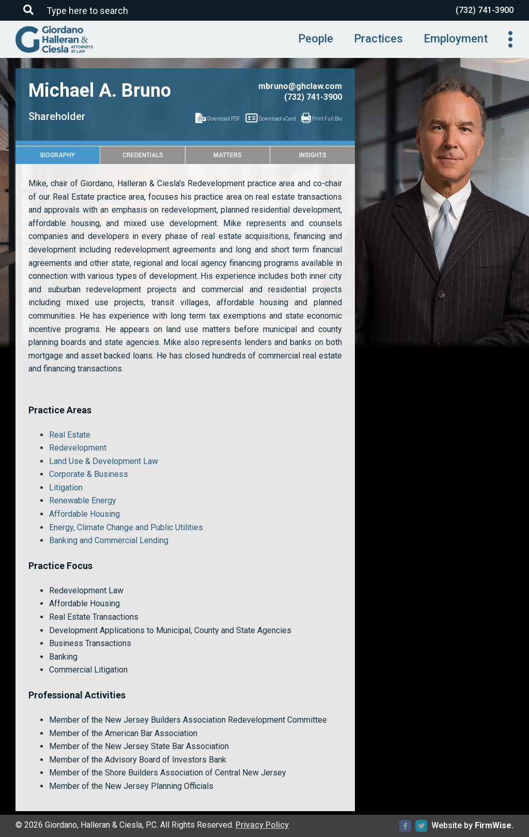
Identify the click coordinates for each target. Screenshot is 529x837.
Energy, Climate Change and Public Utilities (126, 527)
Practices (378, 38)
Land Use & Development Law (103, 461)
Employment (456, 38)
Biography (57, 155)
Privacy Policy (262, 825)
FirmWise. (494, 825)
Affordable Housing (84, 514)
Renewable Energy (82, 500)
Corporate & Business (88, 474)
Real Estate (69, 435)
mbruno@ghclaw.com (300, 86)
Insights (312, 155)
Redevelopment (77, 448)
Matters (227, 155)
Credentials (142, 155)
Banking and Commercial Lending (108, 540)
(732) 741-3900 (485, 10)
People (315, 38)
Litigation (66, 487)
